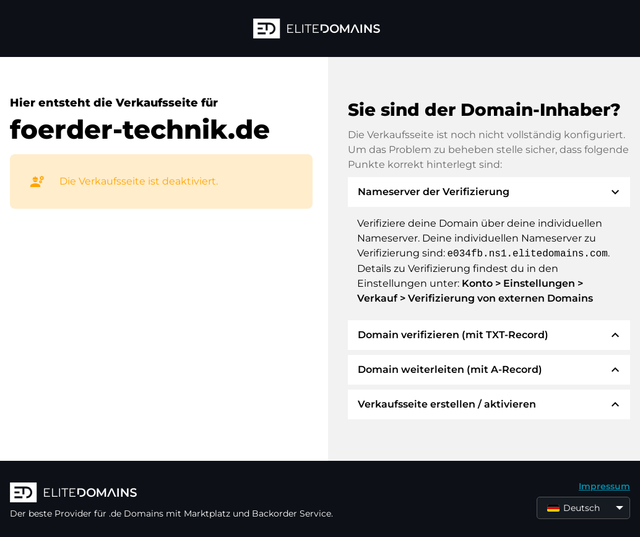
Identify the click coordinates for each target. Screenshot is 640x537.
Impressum (604, 486)
